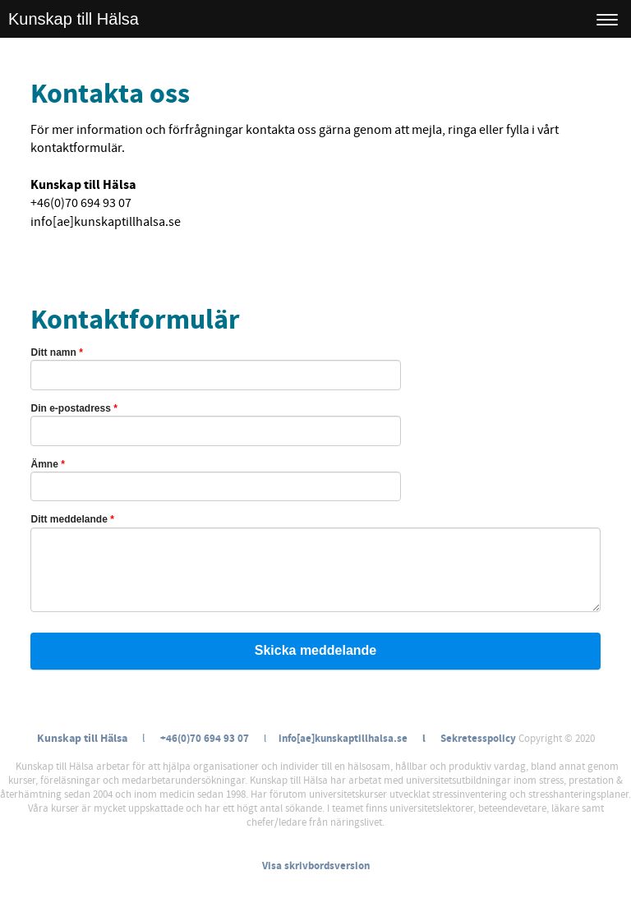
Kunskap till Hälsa (73, 19)
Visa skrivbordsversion (316, 866)
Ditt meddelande (71, 519)
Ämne (47, 464)
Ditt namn (56, 352)
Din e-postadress (73, 408)
